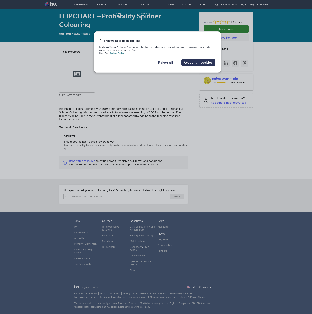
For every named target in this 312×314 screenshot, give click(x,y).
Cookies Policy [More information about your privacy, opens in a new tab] (117, 53)
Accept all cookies (198, 62)
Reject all (165, 62)
